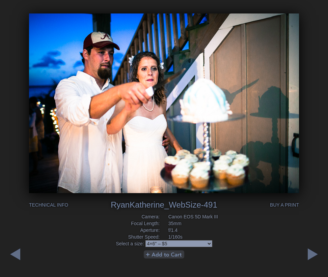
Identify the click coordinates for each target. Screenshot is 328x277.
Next (15, 254)
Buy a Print (284, 205)
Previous (313, 254)
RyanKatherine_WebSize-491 (164, 204)
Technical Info (48, 205)
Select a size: (130, 243)
